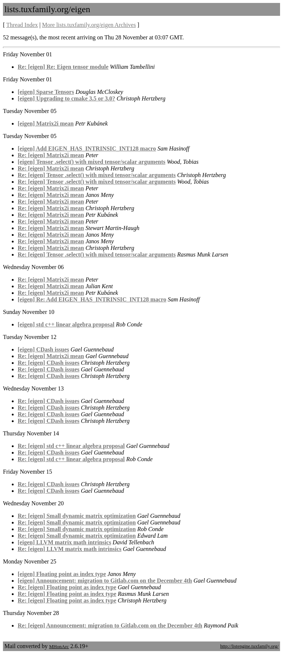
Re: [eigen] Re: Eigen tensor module (63, 67)
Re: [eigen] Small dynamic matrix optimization (77, 516)
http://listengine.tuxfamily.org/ (249, 646)
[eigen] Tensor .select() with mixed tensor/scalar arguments (91, 162)
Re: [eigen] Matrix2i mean (51, 155)
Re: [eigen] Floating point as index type (67, 587)
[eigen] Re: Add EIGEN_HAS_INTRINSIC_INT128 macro (92, 299)
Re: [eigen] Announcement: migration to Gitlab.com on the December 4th (110, 625)
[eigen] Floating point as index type (62, 574)
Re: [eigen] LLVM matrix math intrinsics (70, 549)
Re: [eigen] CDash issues (49, 363)
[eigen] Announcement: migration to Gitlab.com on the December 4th (105, 580)
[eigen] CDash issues (43, 349)
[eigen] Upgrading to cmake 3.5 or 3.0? (66, 98)
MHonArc (59, 646)
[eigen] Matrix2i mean (46, 123)
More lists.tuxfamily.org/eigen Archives (89, 25)
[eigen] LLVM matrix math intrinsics (64, 542)
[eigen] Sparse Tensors (46, 92)
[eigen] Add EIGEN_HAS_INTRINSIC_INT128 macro (87, 148)
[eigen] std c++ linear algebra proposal (66, 324)
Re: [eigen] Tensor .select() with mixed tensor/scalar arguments (97, 175)
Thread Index (22, 25)
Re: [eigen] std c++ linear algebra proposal (71, 446)
